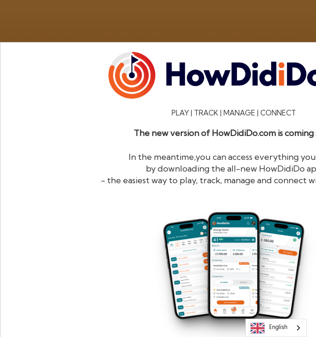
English (269, 328)
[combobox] (276, 328)
